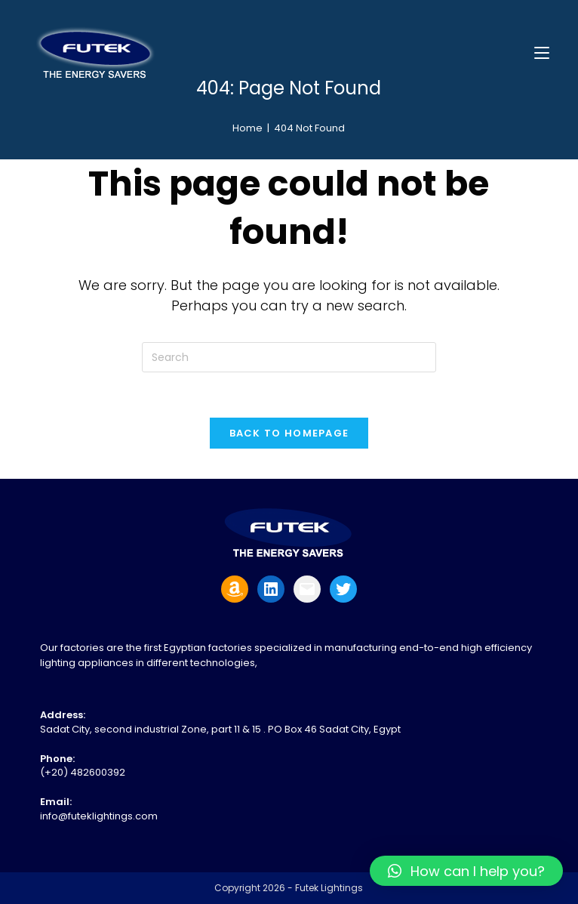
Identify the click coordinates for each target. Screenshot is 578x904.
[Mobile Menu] (541, 52)
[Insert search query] (289, 357)
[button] (466, 871)
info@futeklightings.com (99, 816)
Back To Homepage (289, 433)
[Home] (247, 128)
